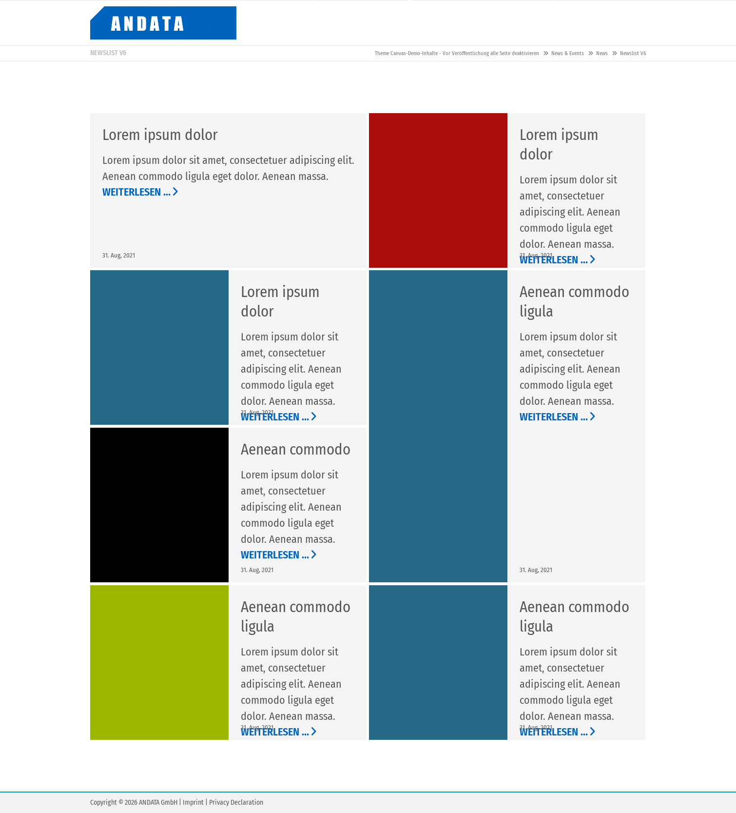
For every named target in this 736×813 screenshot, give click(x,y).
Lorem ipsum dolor (160, 135)
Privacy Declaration (236, 802)
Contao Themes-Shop (163, 23)
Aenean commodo (295, 449)
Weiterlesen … (554, 416)
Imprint (193, 802)
